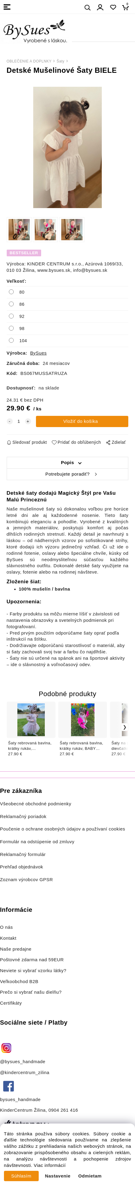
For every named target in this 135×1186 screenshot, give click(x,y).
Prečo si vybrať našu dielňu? (31, 992)
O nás (6, 927)
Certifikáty (11, 1003)
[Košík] (127, 7)
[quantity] (19, 421)
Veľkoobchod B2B (19, 981)
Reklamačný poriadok (23, 816)
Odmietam (90, 1176)
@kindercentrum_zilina (25, 1072)
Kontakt (9, 938)
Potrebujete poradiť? (67, 474)
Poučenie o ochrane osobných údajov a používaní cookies (62, 829)
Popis (67, 462)
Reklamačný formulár (23, 854)
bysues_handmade (21, 1099)
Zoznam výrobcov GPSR (26, 879)
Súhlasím (21, 1176)
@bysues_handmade (22, 1061)
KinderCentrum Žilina (23, 1110)
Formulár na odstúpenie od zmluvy (37, 841)
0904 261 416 (63, 1110)
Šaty (61, 61)
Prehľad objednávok (21, 866)
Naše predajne (15, 949)
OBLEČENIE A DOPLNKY (29, 61)
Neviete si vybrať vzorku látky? (33, 970)
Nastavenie (58, 1176)
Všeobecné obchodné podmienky (35, 803)
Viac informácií (50, 1165)
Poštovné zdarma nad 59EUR (32, 959)
